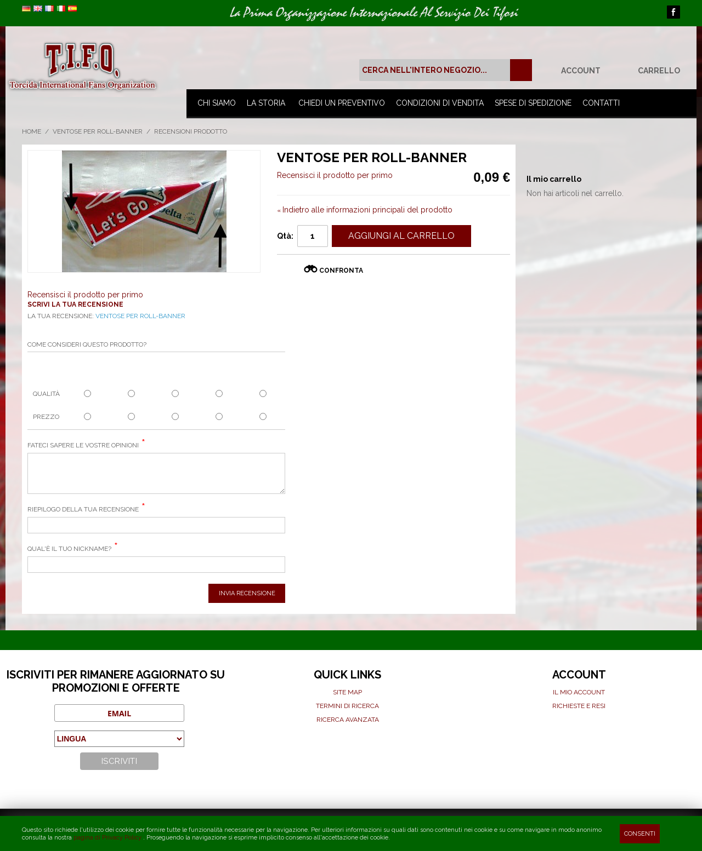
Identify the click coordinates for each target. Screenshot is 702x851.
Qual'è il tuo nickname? (69, 549)
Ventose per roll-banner (98, 131)
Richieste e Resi (578, 706)
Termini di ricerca (347, 706)
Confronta (341, 270)
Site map (347, 692)
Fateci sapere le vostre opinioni (83, 445)
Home (31, 131)
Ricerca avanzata (347, 719)
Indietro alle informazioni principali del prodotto (364, 209)
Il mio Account (579, 692)
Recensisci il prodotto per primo (335, 175)
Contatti (601, 103)
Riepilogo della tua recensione (83, 509)
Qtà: (285, 236)
